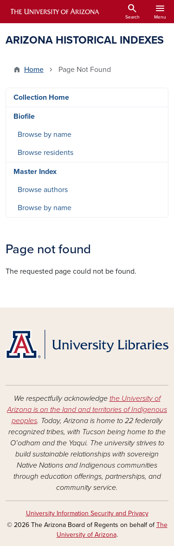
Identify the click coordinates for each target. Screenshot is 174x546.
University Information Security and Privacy (87, 513)
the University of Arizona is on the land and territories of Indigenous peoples (87, 409)
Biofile (24, 116)
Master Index (35, 171)
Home (34, 69)
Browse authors (43, 189)
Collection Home (41, 97)
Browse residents (45, 152)
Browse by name (44, 134)
